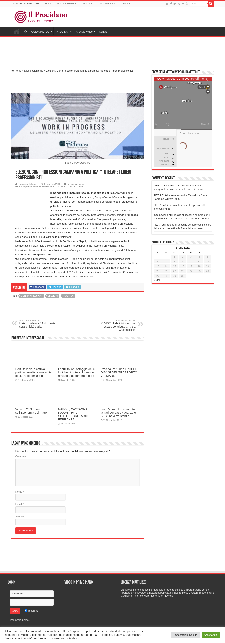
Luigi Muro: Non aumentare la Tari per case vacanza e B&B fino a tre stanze (119, 412)
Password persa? (20, 619)
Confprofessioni (31, 296)
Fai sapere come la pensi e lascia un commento (42, 186)
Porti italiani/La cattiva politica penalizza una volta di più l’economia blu (33, 372)
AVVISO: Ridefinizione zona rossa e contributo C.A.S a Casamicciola (115, 325)
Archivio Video (108, 3)
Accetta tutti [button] (211, 634)
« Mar (157, 279)
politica (68, 296)
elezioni (53, 296)
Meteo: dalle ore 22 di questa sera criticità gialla (40, 323)
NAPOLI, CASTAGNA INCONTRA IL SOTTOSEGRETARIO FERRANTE (73, 414)
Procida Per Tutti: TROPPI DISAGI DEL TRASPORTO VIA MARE (119, 372)
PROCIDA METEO (66, 3)
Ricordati (31, 610)
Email (19, 504)
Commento (22, 456)
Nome (19, 491)
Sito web (20, 516)
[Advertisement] (113, 51)
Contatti (126, 3)
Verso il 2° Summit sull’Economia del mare (31, 410)
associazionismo (33, 70)
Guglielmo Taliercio (28, 184)
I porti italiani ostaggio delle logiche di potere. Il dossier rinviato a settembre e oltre (76, 372)
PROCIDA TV (89, 3)
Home (48, 3)
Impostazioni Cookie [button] (185, 634)
